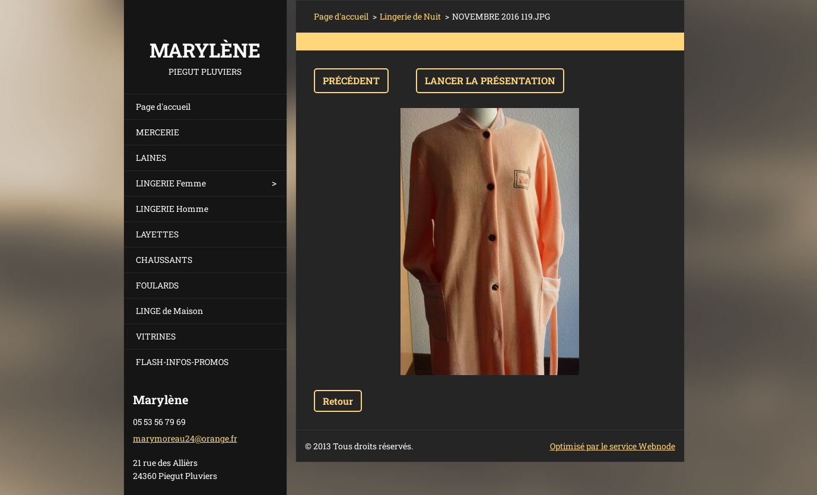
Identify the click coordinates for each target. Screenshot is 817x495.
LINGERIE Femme (171, 183)
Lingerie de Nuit (410, 16)
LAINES (151, 157)
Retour (338, 401)
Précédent (351, 80)
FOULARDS (157, 285)
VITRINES (156, 336)
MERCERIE (157, 132)
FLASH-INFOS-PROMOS (182, 361)
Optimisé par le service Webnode (612, 446)
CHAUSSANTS (164, 259)
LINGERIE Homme (172, 208)
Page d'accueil (163, 106)
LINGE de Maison (169, 310)
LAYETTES (157, 234)
